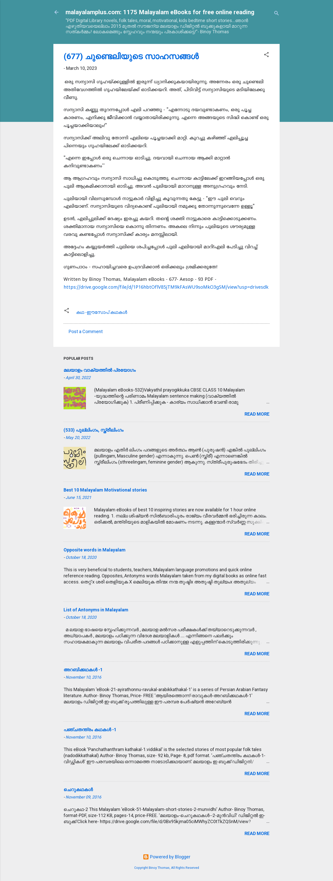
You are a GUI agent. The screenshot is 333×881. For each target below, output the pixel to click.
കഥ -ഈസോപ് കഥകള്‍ (101, 312)
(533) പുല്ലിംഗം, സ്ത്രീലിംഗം (94, 430)
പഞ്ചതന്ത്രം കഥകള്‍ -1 (90, 729)
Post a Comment (86, 331)
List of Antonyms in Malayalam (96, 609)
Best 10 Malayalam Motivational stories (105, 490)
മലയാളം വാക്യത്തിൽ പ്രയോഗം (100, 370)
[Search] (277, 14)
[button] (266, 55)
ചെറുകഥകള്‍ (78, 789)
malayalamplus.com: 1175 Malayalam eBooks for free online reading (160, 12)
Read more (257, 414)
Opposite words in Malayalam (95, 549)
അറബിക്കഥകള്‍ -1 (83, 669)
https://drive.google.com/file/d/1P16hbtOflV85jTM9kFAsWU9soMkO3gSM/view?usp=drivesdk (166, 287)
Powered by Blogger (166, 856)
